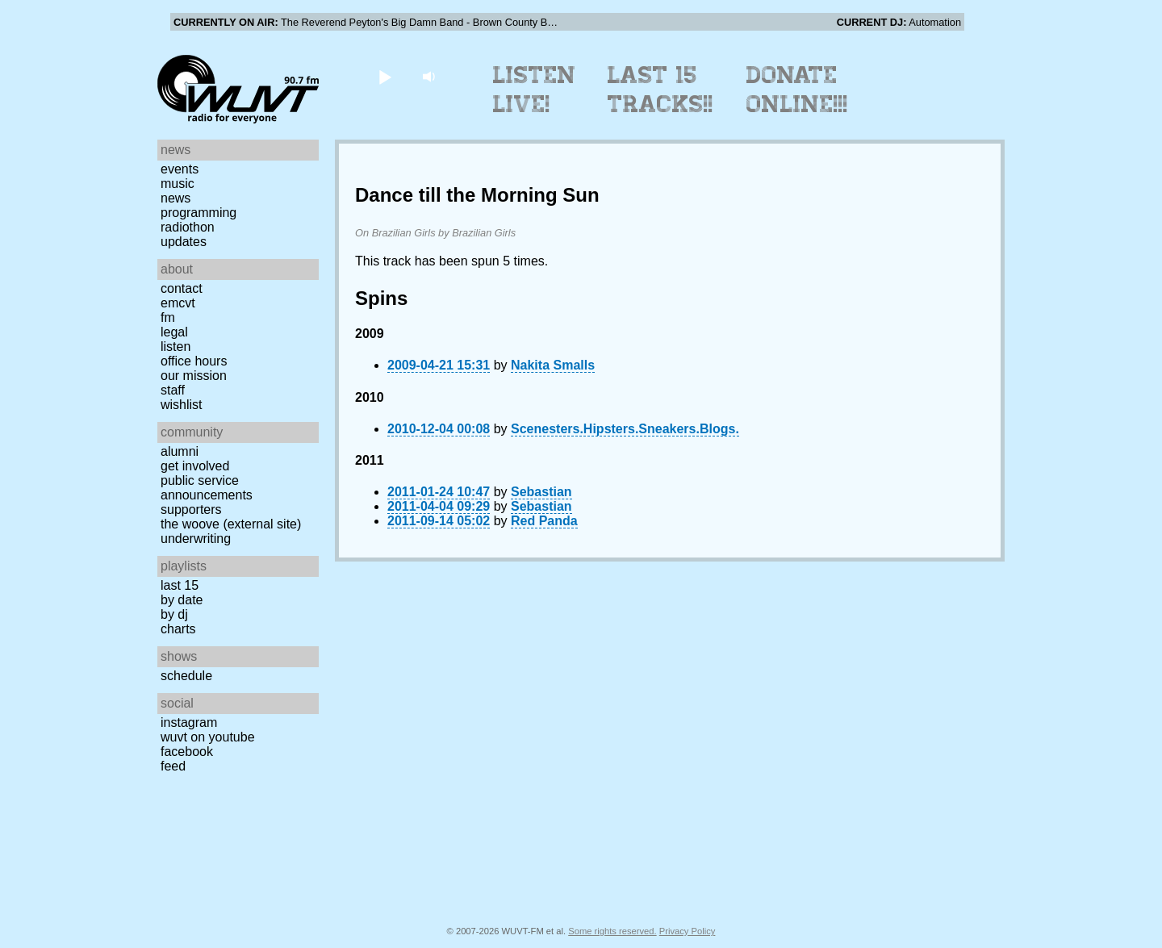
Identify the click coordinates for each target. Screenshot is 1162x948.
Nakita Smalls (553, 365)
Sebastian (541, 492)
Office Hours (194, 361)
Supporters (191, 509)
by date (182, 600)
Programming (198, 212)
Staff (173, 390)
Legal (174, 332)
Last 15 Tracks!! (660, 90)
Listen (175, 346)
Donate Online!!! (797, 90)
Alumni (180, 451)
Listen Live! (534, 90)
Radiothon (188, 227)
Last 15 (180, 585)
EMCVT (178, 303)
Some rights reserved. (612, 931)
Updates (184, 241)
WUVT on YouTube (208, 737)
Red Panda (544, 521)
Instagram (189, 722)
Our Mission (194, 375)
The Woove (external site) (231, 524)
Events (180, 169)
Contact (182, 288)
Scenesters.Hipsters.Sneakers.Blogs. (625, 429)
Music (177, 183)
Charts (178, 629)
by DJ (174, 614)
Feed (173, 766)
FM (168, 317)
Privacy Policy (687, 931)
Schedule (186, 676)
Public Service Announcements (207, 488)
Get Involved (195, 466)
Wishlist (182, 404)
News (175, 198)
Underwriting (196, 538)
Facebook (187, 751)
